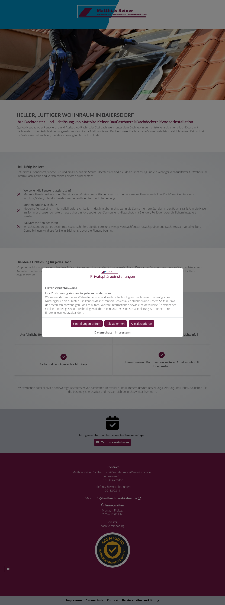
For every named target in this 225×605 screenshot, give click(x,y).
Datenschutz (103, 332)
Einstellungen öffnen (86, 324)
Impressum (123, 332)
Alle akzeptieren (141, 324)
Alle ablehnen (116, 324)
